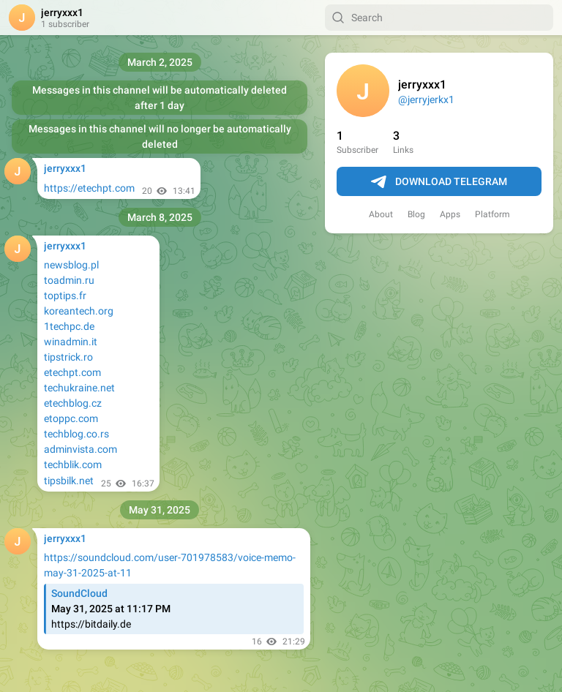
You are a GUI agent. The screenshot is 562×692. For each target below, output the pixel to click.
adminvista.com (80, 449)
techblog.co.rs (76, 434)
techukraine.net (79, 388)
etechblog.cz (73, 403)
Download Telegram (439, 182)
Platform (492, 214)
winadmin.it (70, 341)
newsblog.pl (71, 265)
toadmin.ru (69, 280)
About (381, 214)
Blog (416, 214)
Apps (450, 214)
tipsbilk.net (69, 480)
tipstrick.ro (68, 357)
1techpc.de (69, 326)
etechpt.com (72, 372)
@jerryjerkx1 (426, 99)
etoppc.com (71, 418)
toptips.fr (65, 295)
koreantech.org (78, 311)
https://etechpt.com (89, 188)
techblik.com (73, 464)
